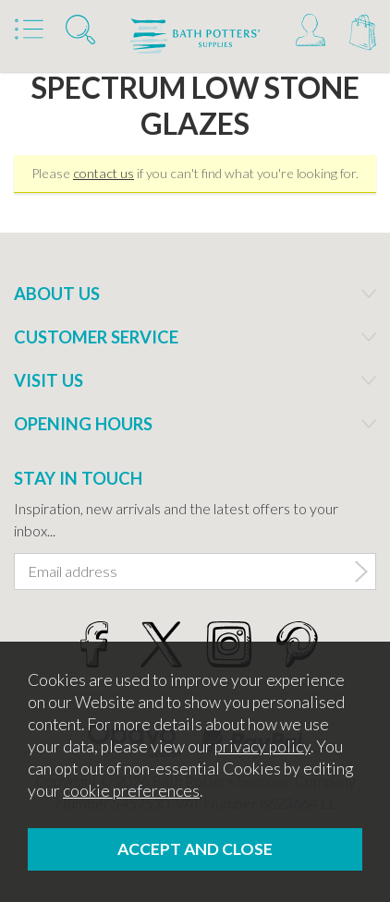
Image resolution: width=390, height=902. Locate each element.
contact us (103, 173)
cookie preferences (131, 790)
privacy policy (262, 746)
